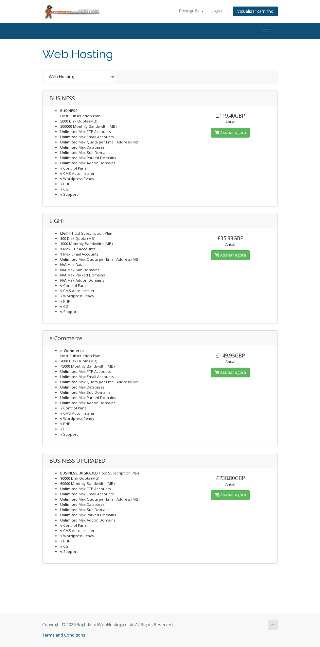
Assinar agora (230, 132)
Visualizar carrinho (255, 11)
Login (216, 11)
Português (191, 11)
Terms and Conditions (63, 635)
